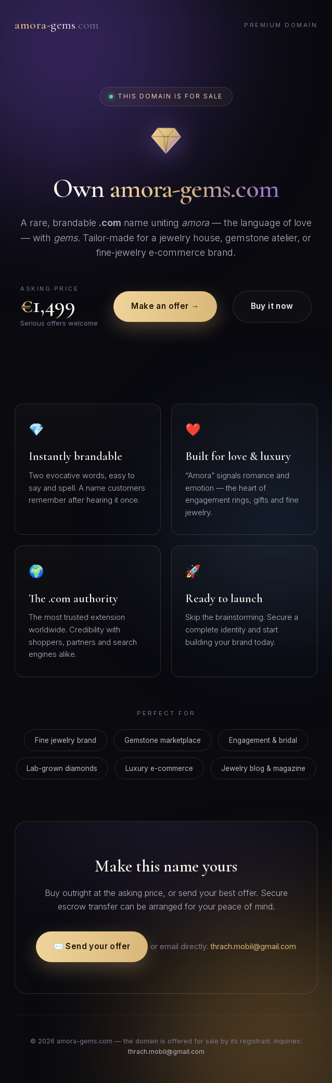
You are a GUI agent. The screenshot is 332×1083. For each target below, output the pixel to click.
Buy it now (272, 306)
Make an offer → (165, 306)
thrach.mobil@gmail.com (253, 946)
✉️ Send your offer (92, 946)
